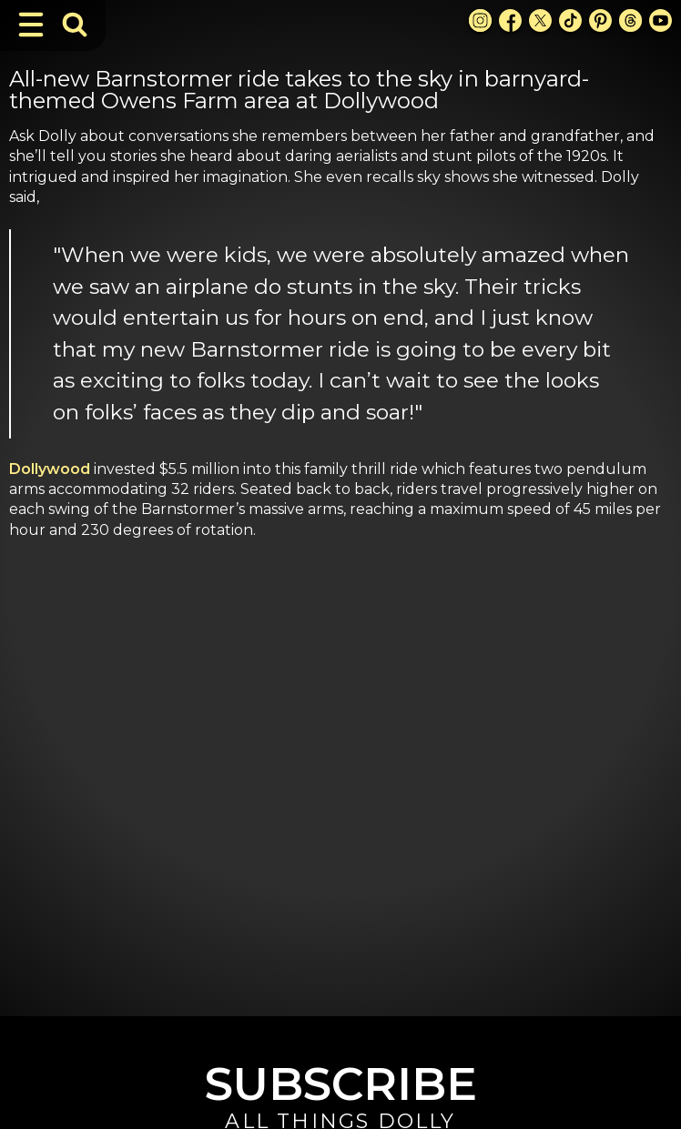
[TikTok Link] (570, 20)
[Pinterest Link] (600, 20)
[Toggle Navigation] (31, 24)
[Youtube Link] (660, 20)
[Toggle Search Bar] (74, 24)
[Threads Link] (630, 20)
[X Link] (540, 20)
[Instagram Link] (480, 20)
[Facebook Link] (510, 20)
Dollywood (49, 469)
